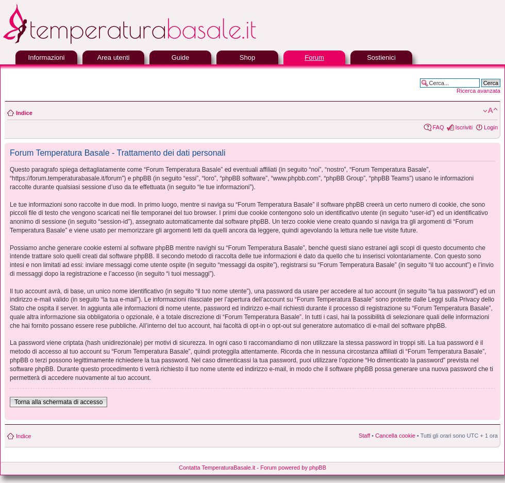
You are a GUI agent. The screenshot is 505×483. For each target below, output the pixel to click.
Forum (314, 57)
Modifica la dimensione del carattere (490, 110)
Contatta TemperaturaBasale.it (217, 467)
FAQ (438, 127)
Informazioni (46, 57)
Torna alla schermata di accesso (58, 402)
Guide (181, 57)
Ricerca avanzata (478, 91)
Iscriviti (464, 127)
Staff (364, 435)
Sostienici (381, 57)
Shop (247, 57)
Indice (24, 113)
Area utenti (113, 57)
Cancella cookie (395, 435)
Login (491, 127)
